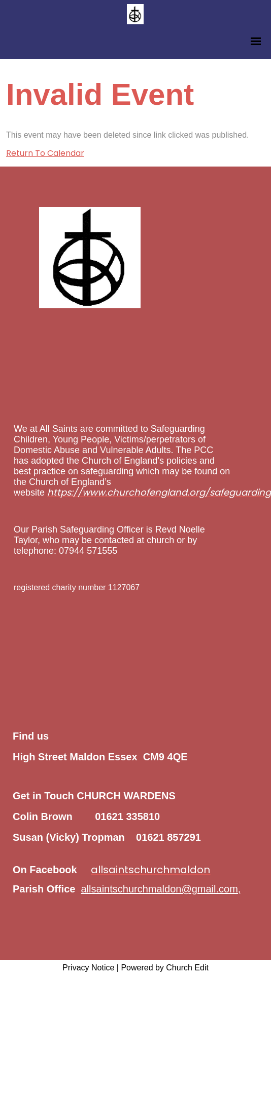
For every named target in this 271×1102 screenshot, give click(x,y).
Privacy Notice (88, 967)
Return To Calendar (45, 153)
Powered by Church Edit (165, 967)
